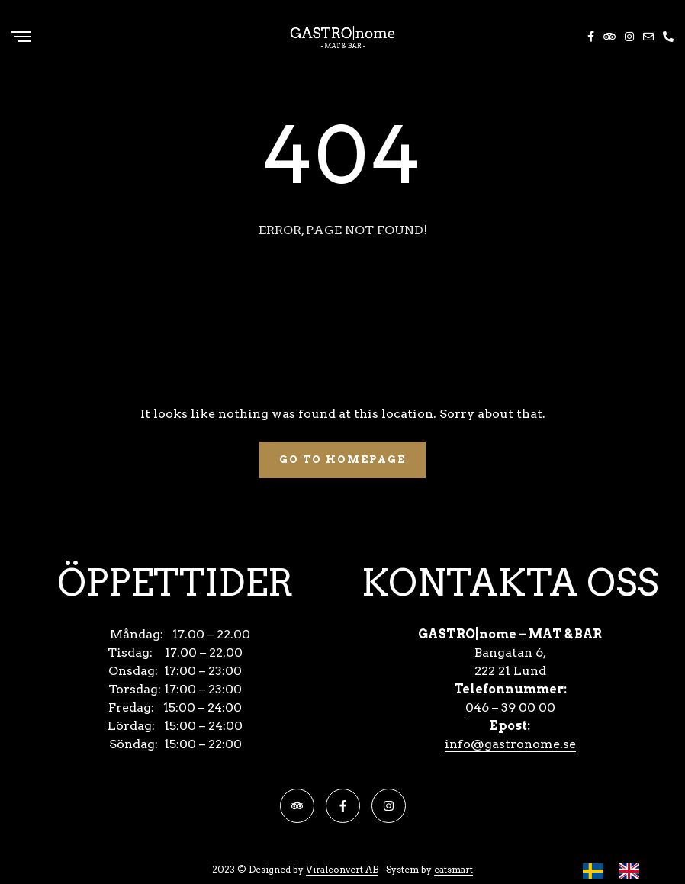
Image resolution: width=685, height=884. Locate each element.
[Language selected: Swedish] (618, 870)
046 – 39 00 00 (510, 707)
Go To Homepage (342, 459)
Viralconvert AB (342, 869)
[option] (632, 871)
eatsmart (453, 869)
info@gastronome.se (510, 744)
